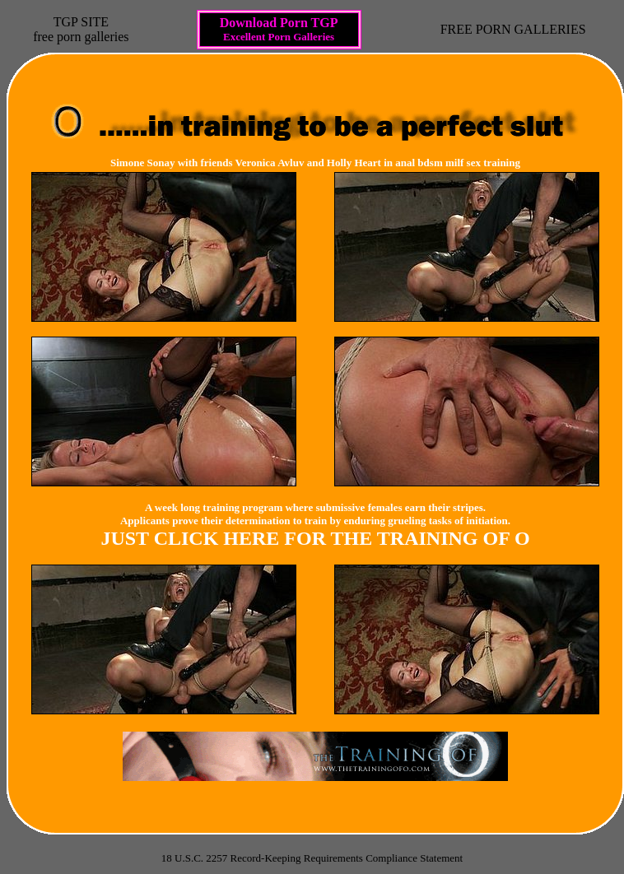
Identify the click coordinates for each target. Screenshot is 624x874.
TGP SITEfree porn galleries (80, 29)
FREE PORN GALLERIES (513, 29)
